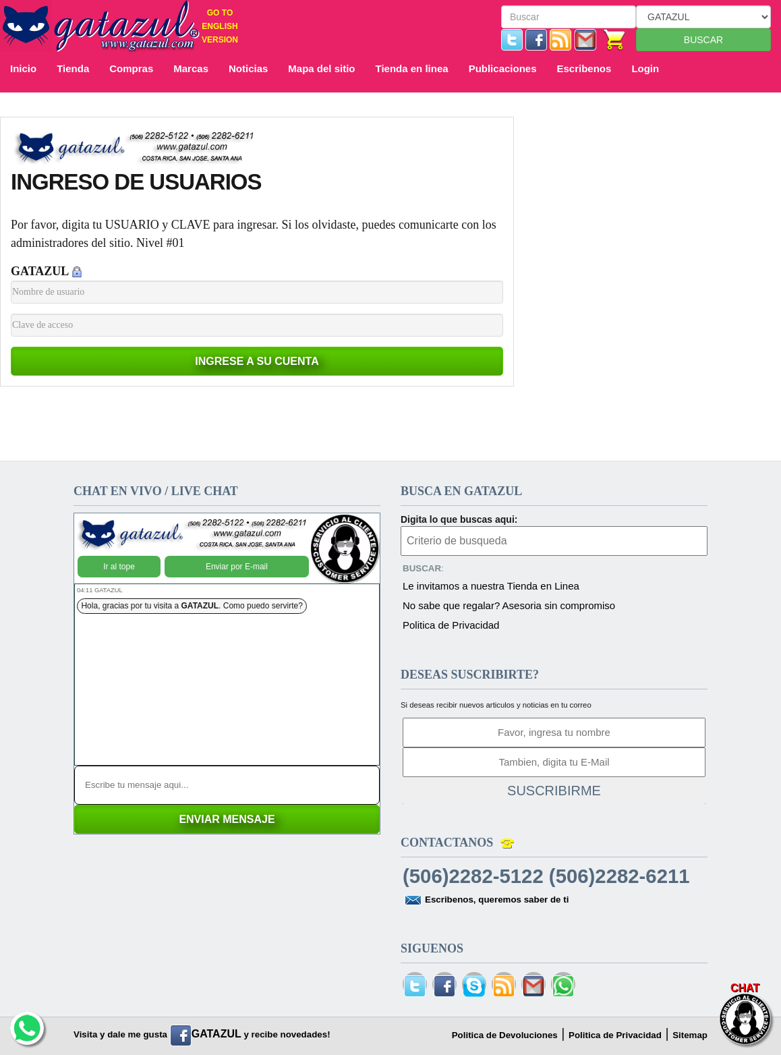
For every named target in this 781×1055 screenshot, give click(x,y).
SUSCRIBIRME (554, 790)
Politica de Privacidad (451, 625)
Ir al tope (119, 566)
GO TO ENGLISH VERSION (220, 26)
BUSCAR (703, 39)
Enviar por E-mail (237, 566)
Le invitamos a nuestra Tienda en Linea (491, 586)
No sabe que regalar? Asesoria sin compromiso (509, 605)
